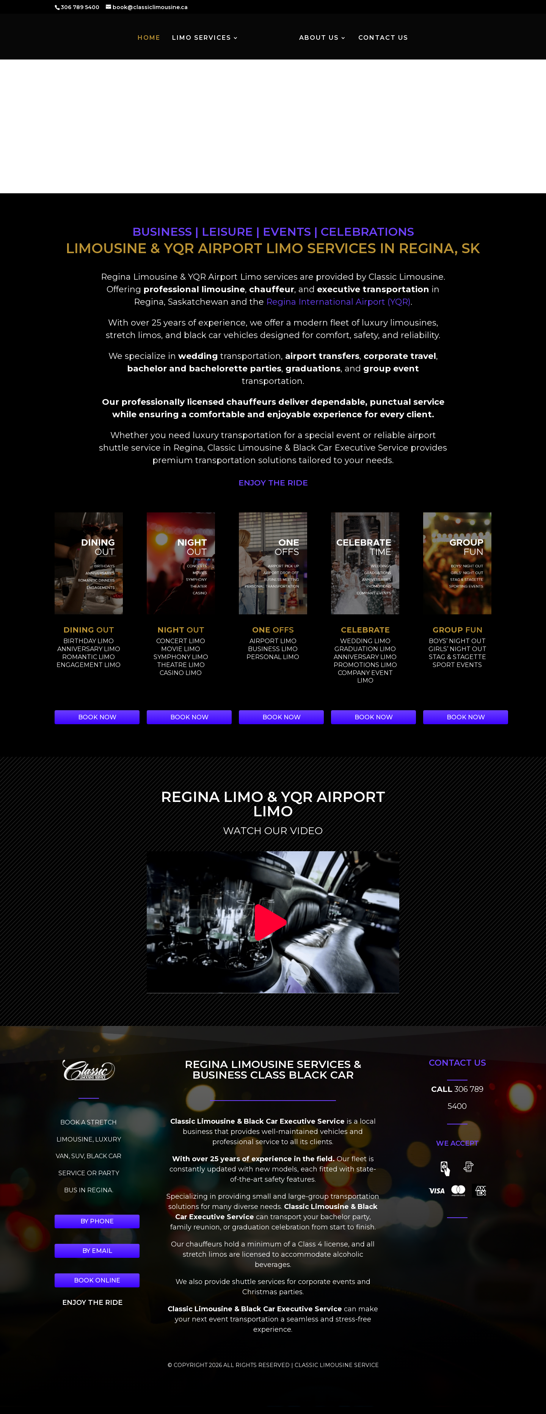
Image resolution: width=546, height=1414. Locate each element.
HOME (149, 39)
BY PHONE (97, 1221)
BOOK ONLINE (97, 1280)
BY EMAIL (97, 1250)
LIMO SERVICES (202, 39)
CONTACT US (383, 39)
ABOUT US (319, 39)
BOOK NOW (97, 717)
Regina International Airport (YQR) (338, 302)
